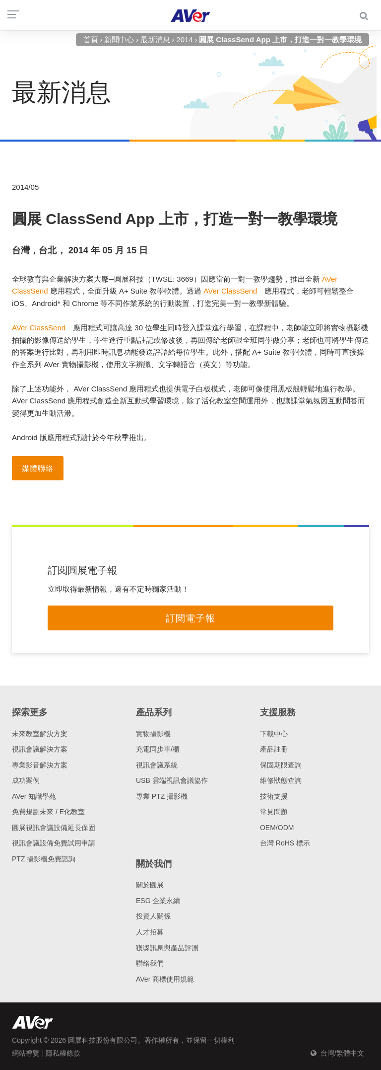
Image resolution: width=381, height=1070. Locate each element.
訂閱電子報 (190, 618)
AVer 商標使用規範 (165, 979)
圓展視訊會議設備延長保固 (53, 828)
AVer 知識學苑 (34, 796)
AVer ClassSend (230, 291)
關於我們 (154, 864)
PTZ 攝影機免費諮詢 (43, 859)
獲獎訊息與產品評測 (167, 948)
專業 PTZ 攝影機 (162, 796)
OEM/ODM (277, 828)
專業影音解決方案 (39, 765)
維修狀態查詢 (281, 780)
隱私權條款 (63, 1053)
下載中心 (274, 734)
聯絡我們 (150, 963)
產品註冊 (274, 749)
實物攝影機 (153, 734)
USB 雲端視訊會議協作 (172, 780)
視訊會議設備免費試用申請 (53, 843)
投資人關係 (153, 916)
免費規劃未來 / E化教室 (48, 812)
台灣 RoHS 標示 (285, 843)
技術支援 (274, 796)
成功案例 (26, 780)
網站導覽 (26, 1053)
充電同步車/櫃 (158, 749)
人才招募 (150, 932)
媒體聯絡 (38, 468)
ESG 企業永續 (158, 901)
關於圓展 (150, 885)
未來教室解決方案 (39, 734)
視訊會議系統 (157, 765)
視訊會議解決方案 (39, 749)
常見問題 (274, 812)
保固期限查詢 (281, 765)
